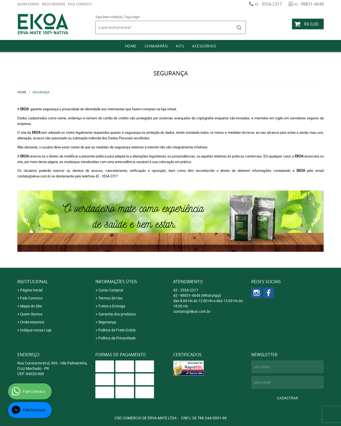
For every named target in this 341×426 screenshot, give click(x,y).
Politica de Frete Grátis (117, 329)
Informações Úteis (116, 282)
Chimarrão (156, 45)
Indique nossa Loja (35, 329)
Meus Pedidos (53, 4)
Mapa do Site (31, 306)
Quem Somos (28, 4)
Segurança (107, 321)
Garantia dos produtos (117, 314)
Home (131, 45)
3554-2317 (268, 4)
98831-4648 (309, 4)
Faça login (132, 16)
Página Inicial (31, 290)
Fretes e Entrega (111, 306)
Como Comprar (111, 290)
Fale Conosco (80, 4)
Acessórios (204, 45)
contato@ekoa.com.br (191, 311)
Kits (180, 45)
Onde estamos (32, 321)
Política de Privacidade (117, 337)
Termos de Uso (110, 298)
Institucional (32, 282)
